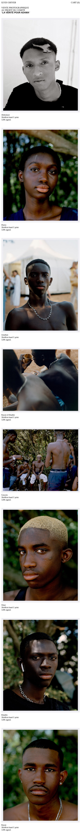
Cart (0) (75, 2)
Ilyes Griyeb (8, 2)
